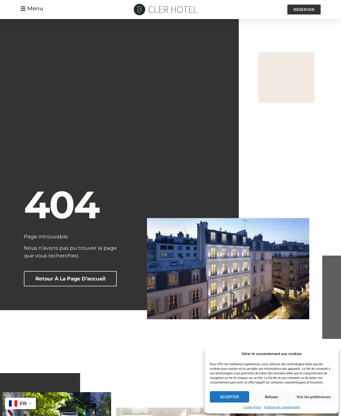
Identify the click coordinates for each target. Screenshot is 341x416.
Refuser (271, 397)
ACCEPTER (229, 397)
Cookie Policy (252, 407)
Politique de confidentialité (282, 407)
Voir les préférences (313, 397)
